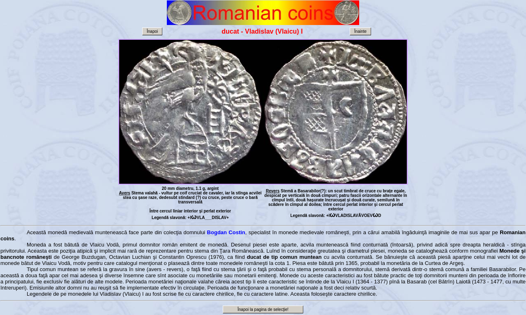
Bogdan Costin (226, 232)
